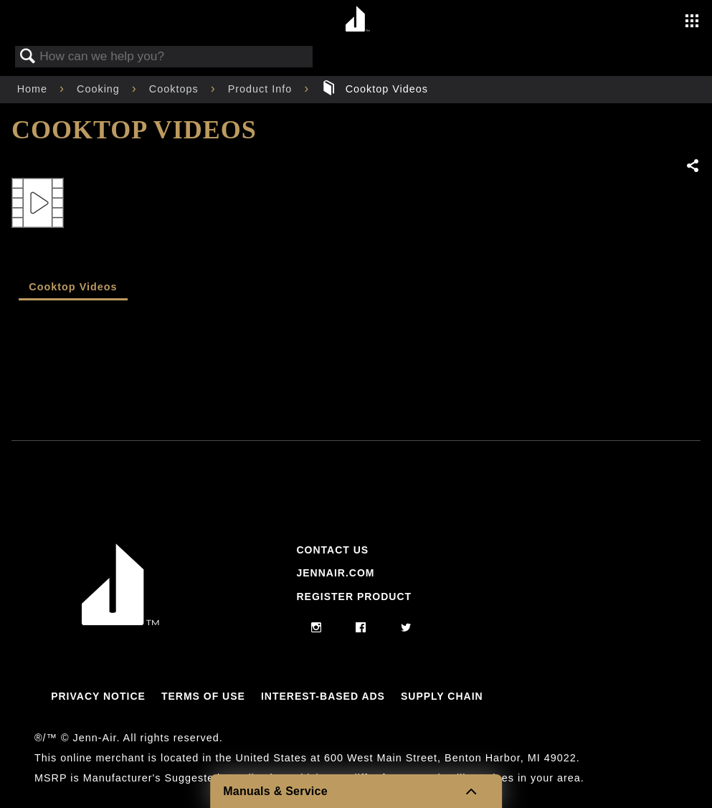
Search (28, 57)
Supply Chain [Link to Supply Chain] (442, 696)
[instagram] (316, 628)
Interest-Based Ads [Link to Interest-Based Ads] (323, 696)
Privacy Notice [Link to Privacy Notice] (98, 696)
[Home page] (358, 20)
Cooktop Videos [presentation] (73, 287)
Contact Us (332, 550)
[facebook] (361, 628)
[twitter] (406, 628)
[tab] (73, 288)
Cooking (100, 89)
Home (34, 89)
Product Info (262, 89)
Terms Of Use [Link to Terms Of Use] (203, 696)
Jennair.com (335, 573)
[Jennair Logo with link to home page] (120, 621)
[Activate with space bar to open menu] (692, 22)
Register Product (354, 596)
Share (693, 166)
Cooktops (175, 89)
